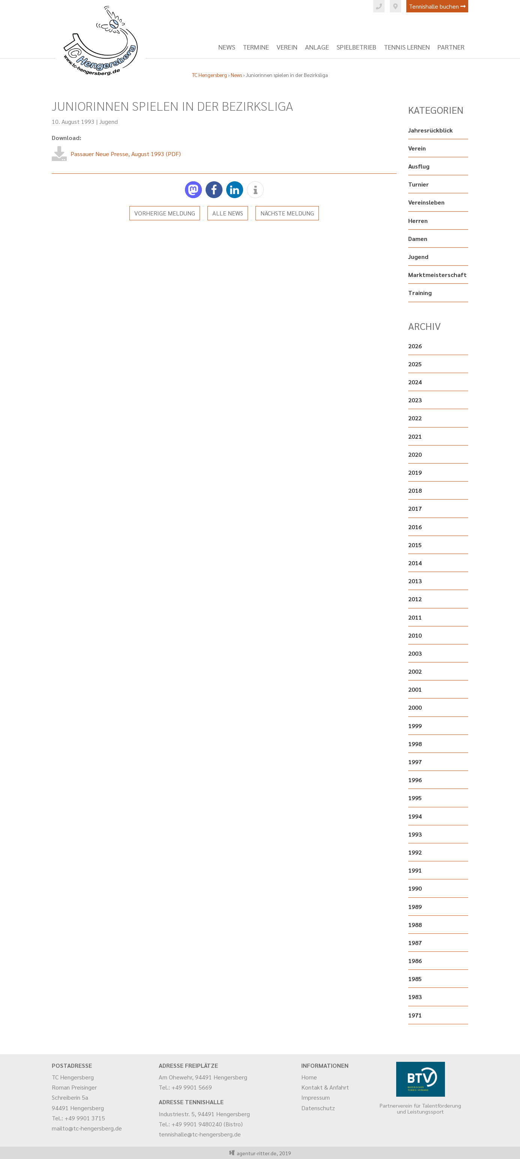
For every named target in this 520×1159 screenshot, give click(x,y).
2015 (415, 545)
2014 (415, 563)
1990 (415, 888)
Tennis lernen (407, 46)
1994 (415, 816)
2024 (415, 382)
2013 (415, 581)
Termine (256, 46)
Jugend (108, 121)
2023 (415, 400)
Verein (287, 46)
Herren (418, 220)
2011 (415, 617)
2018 (415, 490)
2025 (415, 364)
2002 (415, 671)
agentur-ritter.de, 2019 (262, 1153)
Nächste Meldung (287, 213)
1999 (415, 726)
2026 (415, 346)
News (226, 46)
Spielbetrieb (356, 46)
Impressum (315, 1097)
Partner (450, 46)
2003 (415, 653)
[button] (193, 189)
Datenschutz (318, 1108)
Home (309, 1077)
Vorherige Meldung (164, 213)
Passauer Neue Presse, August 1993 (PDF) (126, 154)
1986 (415, 961)
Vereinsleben (426, 202)
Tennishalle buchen (437, 6)
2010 (415, 635)
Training (420, 293)
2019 (415, 472)
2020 (415, 454)
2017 (415, 508)
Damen (417, 238)
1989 (415, 907)
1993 (415, 834)
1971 (415, 1015)
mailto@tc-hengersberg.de (87, 1128)
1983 (415, 997)
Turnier (418, 184)
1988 (415, 925)
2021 (415, 436)
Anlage (317, 46)
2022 (415, 418)
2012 (415, 599)
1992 (415, 852)
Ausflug (419, 166)
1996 (415, 780)
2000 (415, 707)
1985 (415, 979)
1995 (415, 798)
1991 (415, 870)
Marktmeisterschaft (437, 274)
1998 (415, 744)
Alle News (227, 213)
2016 (415, 527)
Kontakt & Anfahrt (325, 1087)
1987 (415, 943)
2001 (415, 689)
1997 (415, 762)
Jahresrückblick (430, 130)
